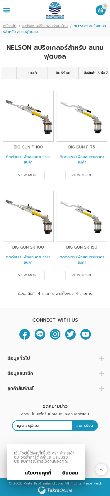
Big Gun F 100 (28, 147)
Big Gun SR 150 (81, 247)
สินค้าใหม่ (63, 73)
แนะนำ (32, 73)
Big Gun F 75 (81, 147)
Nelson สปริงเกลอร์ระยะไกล (45, 26)
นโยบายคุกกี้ (38, 473)
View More (28, 175)
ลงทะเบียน (84, 425)
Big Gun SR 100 (28, 247)
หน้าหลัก (9, 26)
